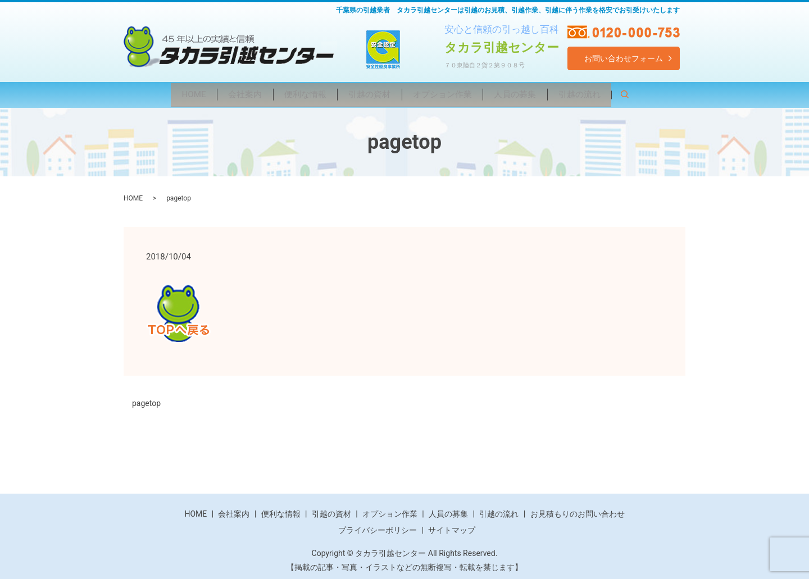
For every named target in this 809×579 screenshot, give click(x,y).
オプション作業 (448, 92)
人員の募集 (529, 92)
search (658, 94)
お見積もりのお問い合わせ (577, 509)
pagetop (146, 399)
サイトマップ (451, 526)
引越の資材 (368, 92)
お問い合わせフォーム (623, 58)
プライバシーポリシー (377, 526)
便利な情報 (296, 92)
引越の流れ (601, 92)
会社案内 (229, 92)
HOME (170, 92)
